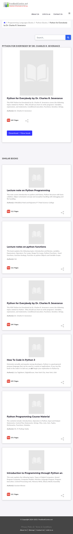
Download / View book (19, 133)
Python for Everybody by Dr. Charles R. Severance (35, 303)
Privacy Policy (27, 527)
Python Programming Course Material (28, 416)
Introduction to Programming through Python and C (36, 473)
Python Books (41, 22)
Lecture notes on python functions (26, 247)
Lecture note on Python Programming (28, 190)
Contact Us (57, 14)
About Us (35, 14)
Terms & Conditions (43, 527)
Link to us (46, 14)
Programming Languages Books (20, 22)
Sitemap (31, 530)
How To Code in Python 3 (21, 360)
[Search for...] (50, 37)
